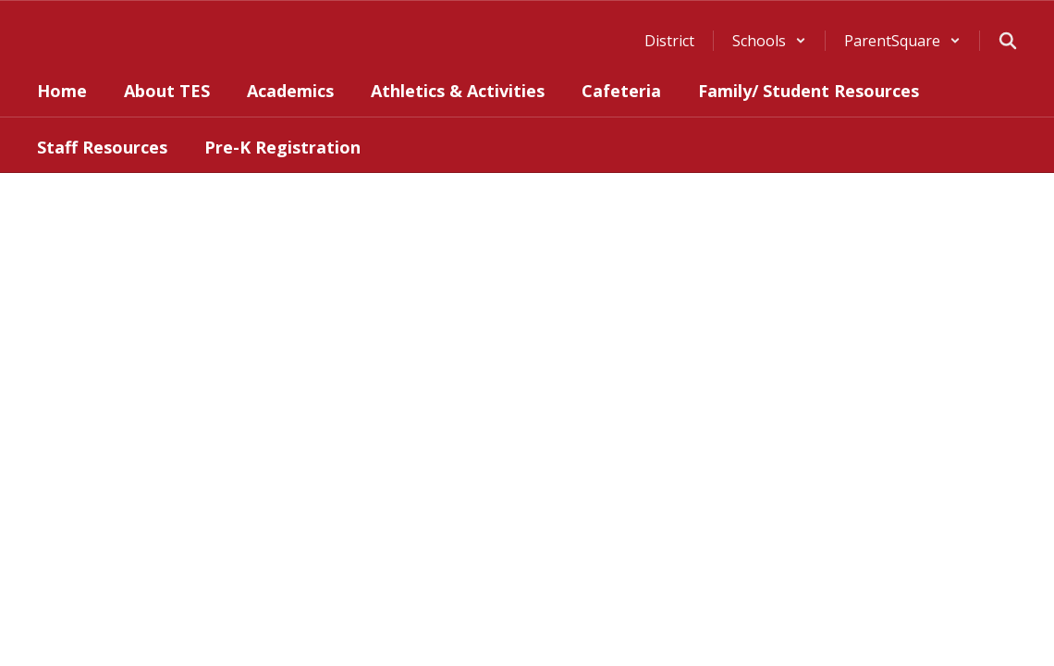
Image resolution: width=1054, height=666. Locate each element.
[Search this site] (1008, 40)
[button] (769, 41)
